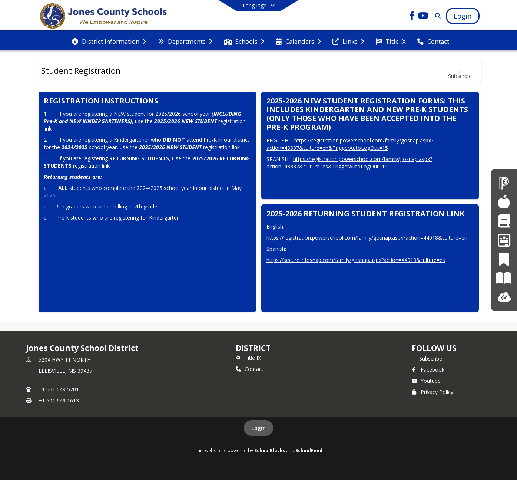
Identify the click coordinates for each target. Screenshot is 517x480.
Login (258, 427)
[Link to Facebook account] (411, 16)
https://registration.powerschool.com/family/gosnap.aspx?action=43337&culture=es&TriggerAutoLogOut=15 (349, 162)
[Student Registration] (504, 221)
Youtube (426, 380)
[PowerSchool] (504, 183)
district (253, 348)
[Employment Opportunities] (504, 240)
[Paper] (504, 278)
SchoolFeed (308, 450)
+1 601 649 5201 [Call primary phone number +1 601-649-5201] (59, 389)
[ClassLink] (504, 297)
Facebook (428, 369)
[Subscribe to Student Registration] (460, 71)
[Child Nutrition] (504, 202)
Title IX (248, 357)
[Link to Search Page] (436, 15)
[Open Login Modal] (462, 16)
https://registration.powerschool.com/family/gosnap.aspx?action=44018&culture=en (366, 237)
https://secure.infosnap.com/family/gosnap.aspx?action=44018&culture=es (355, 259)
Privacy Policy (432, 391)
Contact (250, 368)
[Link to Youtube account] (422, 16)
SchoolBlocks (269, 450)
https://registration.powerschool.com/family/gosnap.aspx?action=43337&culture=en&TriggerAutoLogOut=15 (349, 144)
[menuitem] (109, 40)
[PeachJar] (504, 259)
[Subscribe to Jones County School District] (427, 358)
